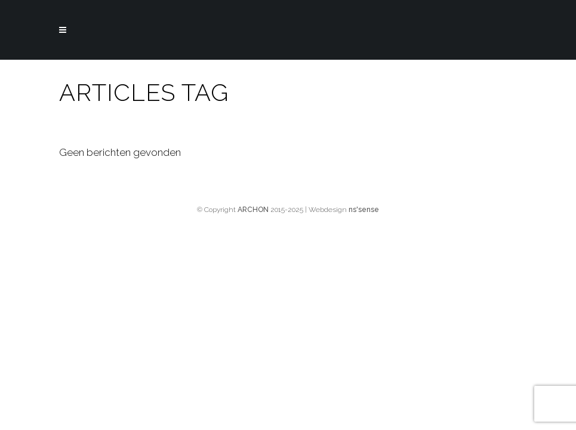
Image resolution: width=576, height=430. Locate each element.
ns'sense (364, 209)
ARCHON (253, 209)
